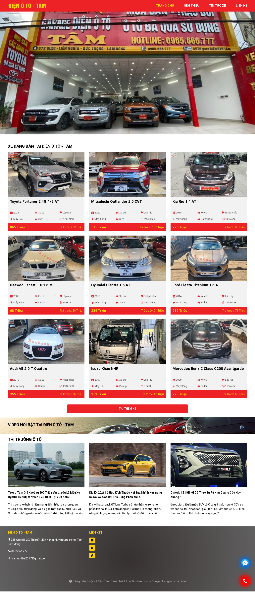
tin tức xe (217, 5)
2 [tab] (129, 132)
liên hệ (241, 5)
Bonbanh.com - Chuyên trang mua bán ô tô (159, 592)
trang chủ (165, 5)
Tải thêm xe (127, 422)
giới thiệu (191, 5)
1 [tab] (126, 132)
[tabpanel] (127, 69)
